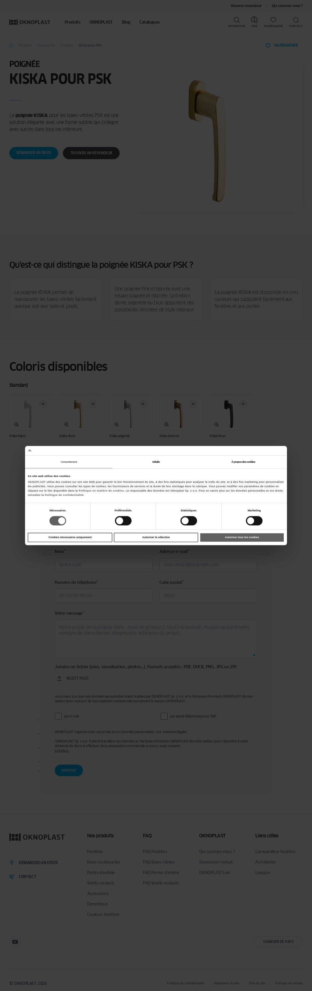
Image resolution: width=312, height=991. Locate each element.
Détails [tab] (155, 461)
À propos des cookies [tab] (243, 461)
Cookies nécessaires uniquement (70, 537)
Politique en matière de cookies (101, 490)
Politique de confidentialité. (64, 495)
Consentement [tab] (69, 461)
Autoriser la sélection (156, 537)
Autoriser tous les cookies (242, 537)
